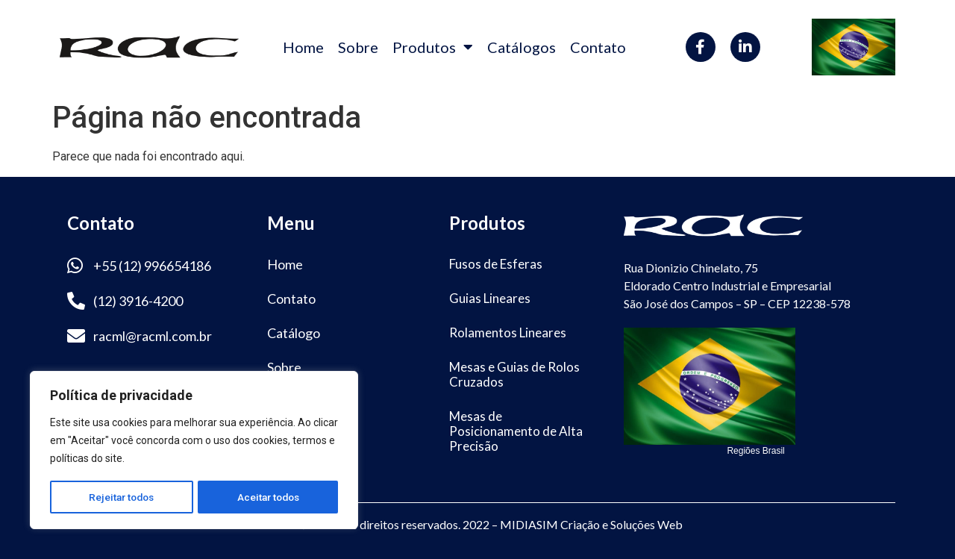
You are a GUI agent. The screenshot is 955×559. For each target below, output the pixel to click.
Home (303, 47)
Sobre (358, 47)
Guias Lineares (489, 298)
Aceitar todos (268, 497)
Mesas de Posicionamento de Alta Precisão (516, 431)
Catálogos (521, 47)
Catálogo (293, 333)
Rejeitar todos (121, 497)
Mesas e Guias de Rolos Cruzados (514, 374)
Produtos (432, 47)
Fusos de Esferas (495, 264)
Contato (598, 47)
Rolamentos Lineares (507, 332)
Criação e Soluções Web (621, 524)
